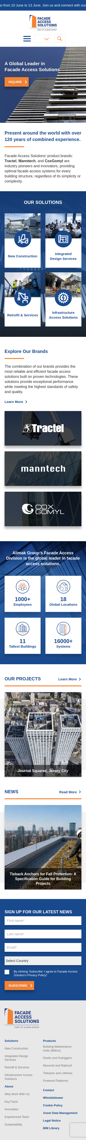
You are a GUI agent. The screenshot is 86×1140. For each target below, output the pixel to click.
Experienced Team (17, 1117)
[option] (43, 85)
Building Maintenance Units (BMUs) (57, 1048)
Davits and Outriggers (57, 1058)
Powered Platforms (55, 1080)
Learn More (14, 423)
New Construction (22, 277)
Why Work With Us (17, 1094)
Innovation (11, 1109)
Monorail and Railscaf (57, 1065)
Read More (68, 792)
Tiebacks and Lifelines (57, 1073)
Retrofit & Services (17, 1067)
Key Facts (11, 1101)
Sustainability (13, 1124)
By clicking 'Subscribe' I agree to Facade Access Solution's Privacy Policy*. (46, 994)
